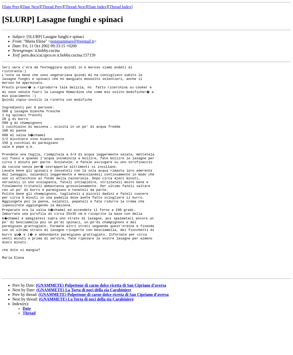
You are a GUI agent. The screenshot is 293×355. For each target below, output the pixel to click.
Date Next (31, 7)
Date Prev (11, 7)
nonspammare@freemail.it (72, 41)
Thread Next (75, 7)
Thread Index (120, 7)
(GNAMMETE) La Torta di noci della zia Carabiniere (83, 325)
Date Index (97, 7)
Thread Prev (52, 7)
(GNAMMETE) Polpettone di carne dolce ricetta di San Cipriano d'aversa (101, 321)
